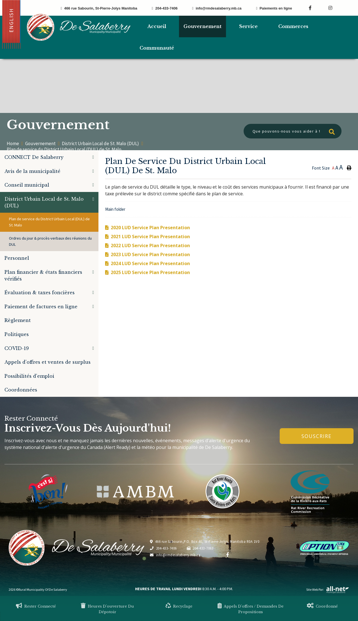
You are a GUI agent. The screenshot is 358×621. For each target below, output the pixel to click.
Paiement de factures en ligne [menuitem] (40, 306)
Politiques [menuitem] (16, 334)
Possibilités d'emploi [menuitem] (29, 376)
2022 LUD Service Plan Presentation (150, 245)
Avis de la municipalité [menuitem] (32, 171)
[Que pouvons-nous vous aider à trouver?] (292, 131)
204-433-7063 (200, 548)
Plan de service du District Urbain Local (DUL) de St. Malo (64, 149)
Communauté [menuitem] (157, 48)
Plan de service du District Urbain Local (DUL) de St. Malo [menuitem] (49, 222)
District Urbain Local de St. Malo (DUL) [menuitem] (44, 202)
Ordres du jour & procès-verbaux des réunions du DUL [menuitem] (50, 241)
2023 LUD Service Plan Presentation (150, 254)
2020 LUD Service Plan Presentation (150, 227)
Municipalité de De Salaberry (78, 27)
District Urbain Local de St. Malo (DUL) (100, 144)
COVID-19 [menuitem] (16, 348)
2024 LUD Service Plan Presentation (150, 263)
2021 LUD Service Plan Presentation (150, 236)
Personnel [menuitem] (16, 258)
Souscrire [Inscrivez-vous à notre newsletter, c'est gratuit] (317, 436)
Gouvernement (40, 144)
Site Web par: (327, 589)
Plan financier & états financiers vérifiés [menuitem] (43, 275)
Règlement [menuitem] (17, 320)
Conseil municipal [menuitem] (26, 185)
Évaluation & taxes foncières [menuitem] (39, 292)
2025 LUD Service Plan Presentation (150, 272)
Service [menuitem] (248, 26)
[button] (93, 157)
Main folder (115, 209)
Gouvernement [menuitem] (202, 26)
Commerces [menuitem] (293, 26)
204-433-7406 (163, 548)
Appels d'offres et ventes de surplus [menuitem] (47, 362)
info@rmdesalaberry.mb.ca (175, 555)
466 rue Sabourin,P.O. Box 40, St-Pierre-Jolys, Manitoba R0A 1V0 (204, 541)
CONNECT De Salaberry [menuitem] (33, 157)
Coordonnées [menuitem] (20, 390)
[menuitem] (156, 26)
